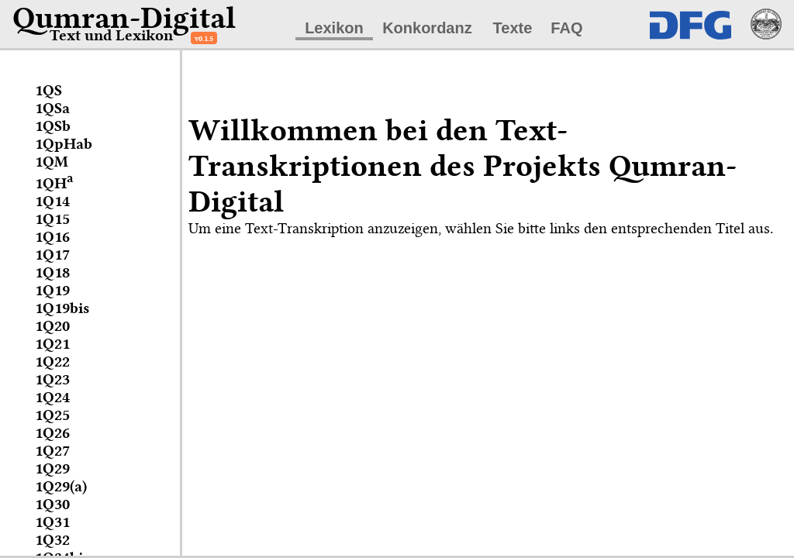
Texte (513, 27)
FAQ (566, 27)
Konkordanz (427, 27)
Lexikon (334, 27)
